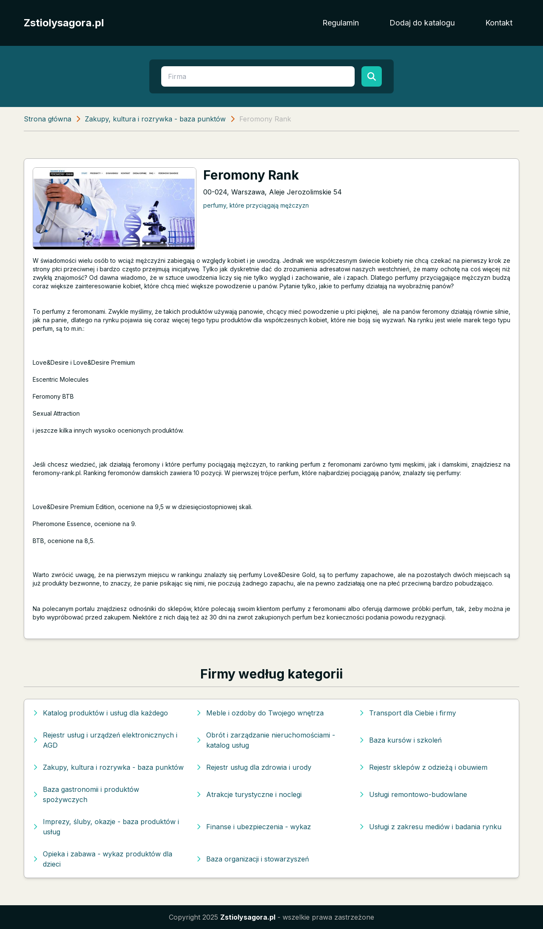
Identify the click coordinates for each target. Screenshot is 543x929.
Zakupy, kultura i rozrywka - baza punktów (155, 119)
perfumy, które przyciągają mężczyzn (256, 205)
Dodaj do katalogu (422, 22)
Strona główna (47, 119)
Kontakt (498, 22)
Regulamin (340, 22)
